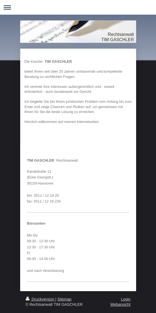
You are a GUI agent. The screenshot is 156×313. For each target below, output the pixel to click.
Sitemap (64, 299)
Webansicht (120, 304)
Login (125, 299)
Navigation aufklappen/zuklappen (78, 7)
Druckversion (40, 299)
